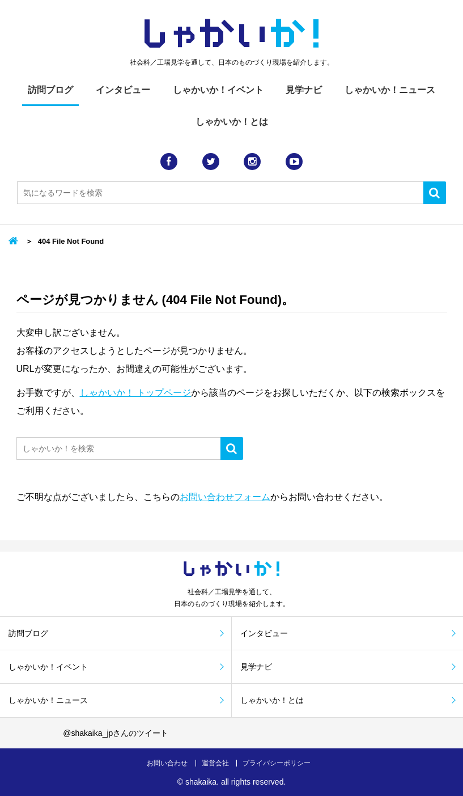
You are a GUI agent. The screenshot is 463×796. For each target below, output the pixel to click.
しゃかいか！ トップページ (135, 392)
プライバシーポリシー (277, 763)
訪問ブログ (50, 90)
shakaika (200, 781)
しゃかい (231, 34)
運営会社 (215, 763)
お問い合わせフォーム (225, 497)
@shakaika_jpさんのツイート (115, 733)
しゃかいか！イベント (218, 90)
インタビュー (123, 90)
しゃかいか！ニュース (390, 90)
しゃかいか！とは (232, 121)
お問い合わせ (167, 763)
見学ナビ (304, 90)
